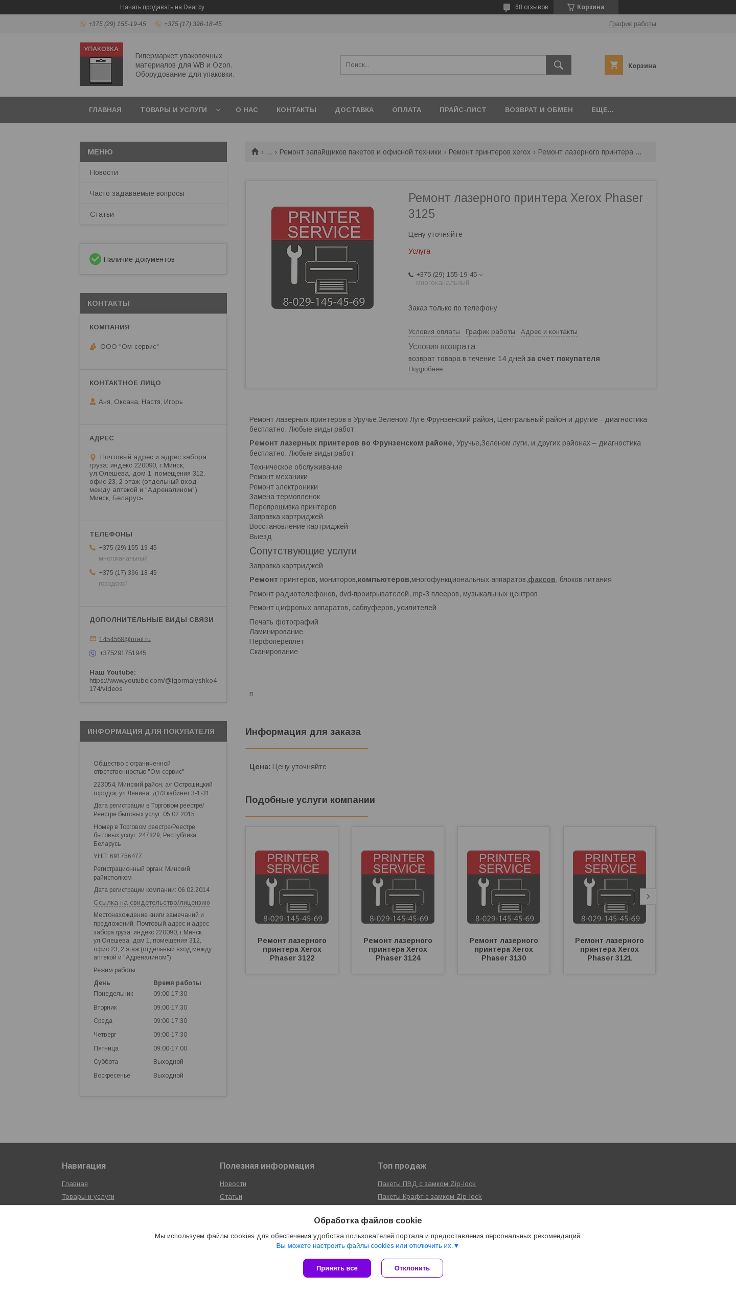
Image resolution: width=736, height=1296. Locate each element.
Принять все (337, 1268)
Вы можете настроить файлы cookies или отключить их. (364, 1245)
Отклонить (412, 1268)
